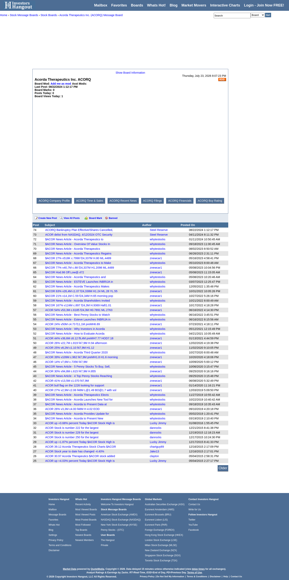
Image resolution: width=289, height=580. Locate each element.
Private (104, 545)
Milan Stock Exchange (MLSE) (161, 545)
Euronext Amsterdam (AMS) (159, 509)
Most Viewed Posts (85, 514)
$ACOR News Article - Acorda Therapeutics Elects (77, 394)
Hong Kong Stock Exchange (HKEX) (164, 535)
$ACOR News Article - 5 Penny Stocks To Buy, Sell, (77, 366)
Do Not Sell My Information (170, 576)
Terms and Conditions (60, 545)
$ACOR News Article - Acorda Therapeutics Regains (78, 253)
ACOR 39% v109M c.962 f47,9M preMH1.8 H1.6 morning (81, 357)
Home (52, 504)
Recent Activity (83, 504)
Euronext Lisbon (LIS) (156, 519)
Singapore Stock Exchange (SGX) (162, 555)
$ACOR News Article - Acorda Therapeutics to (74, 239)
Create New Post (47, 218)
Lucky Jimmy (158, 423)
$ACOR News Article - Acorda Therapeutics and (75, 277)
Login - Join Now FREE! (264, 5)
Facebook (193, 530)
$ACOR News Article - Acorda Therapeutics (72, 248)
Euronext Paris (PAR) (156, 524)
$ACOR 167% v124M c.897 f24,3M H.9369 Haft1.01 (78, 305)
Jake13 (154, 451)
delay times (198, 569)
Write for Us (194, 509)
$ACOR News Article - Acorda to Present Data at (76, 404)
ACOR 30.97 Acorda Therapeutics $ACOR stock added (80, 456)
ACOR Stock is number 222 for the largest (71, 427)
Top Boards (81, 530)
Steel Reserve (159, 229)
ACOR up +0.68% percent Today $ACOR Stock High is (80, 423)
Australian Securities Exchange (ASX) (164, 504)
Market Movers (193, 5)
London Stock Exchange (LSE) (161, 540)
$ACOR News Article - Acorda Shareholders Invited (77, 300)
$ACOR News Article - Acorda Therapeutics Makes (77, 286)
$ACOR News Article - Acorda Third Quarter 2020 (76, 352)
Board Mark (95, 218)
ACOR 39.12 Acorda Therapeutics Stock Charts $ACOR (80, 446)
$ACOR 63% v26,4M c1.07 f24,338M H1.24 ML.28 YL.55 (81, 291)
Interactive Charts (225, 5)
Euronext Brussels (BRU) (158, 514)
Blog (51, 530)
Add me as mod (61, 83)
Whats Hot (54, 524)
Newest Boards (83, 535)
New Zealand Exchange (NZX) (161, 550)
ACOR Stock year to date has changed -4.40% (74, 451)
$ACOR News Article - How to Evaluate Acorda (74, 333)
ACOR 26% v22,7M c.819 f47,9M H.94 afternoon (76, 343)
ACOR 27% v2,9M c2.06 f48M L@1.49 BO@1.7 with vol (80, 390)
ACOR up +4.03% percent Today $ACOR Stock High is (80, 460)
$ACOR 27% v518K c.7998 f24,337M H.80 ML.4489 (78, 258)
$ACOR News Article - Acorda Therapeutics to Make (78, 262)
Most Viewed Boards (86, 509)
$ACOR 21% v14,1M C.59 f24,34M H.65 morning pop (79, 295)
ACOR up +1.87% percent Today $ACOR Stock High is (80, 442)
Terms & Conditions (197, 576)
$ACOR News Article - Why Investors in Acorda (75, 328)
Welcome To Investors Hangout (117, 504)
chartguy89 (157, 446)
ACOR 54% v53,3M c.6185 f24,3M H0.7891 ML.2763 (78, 310)
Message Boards (57, 514)
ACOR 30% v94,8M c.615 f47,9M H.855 (70, 371)
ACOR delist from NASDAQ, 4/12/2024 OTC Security (78, 234)
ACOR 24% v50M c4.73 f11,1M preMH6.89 (72, 324)
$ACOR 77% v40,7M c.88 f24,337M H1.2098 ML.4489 (79, 267)
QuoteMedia (97, 569)
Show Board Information (130, 72)
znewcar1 (156, 258)
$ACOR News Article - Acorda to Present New (74, 418)
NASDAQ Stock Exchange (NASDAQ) (121, 519)
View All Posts (72, 218)
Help (225, 576)
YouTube (193, 524)
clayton (154, 456)
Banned (113, 218)
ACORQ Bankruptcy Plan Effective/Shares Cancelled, (79, 229)
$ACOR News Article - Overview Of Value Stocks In (77, 244)
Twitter (191, 519)
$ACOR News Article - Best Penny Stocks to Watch (77, 314)
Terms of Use (194, 572)
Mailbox (100, 5)
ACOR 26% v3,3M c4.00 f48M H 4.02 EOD (72, 409)
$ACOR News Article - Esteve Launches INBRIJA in (77, 319)
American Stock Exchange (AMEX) (119, 514)
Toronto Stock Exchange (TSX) (161, 560)
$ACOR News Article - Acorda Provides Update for (77, 413)
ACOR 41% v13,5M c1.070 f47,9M (67, 380)
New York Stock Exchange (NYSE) (119, 524)
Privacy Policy (56, 540)
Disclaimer (54, 550)
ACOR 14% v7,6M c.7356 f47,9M (66, 361)
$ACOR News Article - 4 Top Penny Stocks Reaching (78, 376)
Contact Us (194, 504)
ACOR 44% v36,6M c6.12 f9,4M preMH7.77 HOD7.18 (79, 338)
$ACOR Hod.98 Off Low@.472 (64, 272)
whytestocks (157, 239)
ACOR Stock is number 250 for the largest (71, 437)
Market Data (69, 569)
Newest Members (84, 540)
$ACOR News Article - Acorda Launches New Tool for (79, 399)
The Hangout (107, 540)
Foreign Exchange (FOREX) (159, 530)
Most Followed (82, 524)
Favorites (119, 5)
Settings (53, 535)
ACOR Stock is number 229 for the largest (71, 432)
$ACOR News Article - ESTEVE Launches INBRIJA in (79, 281)
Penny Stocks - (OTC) (112, 530)
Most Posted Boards (86, 519)
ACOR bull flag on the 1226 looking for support (74, 385)
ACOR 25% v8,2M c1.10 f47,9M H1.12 (69, 347)
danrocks (155, 427)
